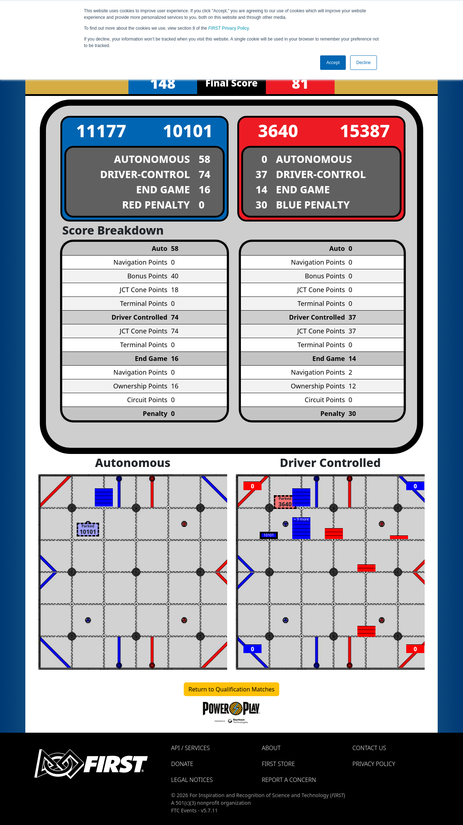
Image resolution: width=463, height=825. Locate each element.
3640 (278, 130)
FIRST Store (278, 764)
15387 (365, 130)
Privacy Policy (228, 28)
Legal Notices (192, 780)
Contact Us (369, 748)
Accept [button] (333, 62)
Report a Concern (289, 780)
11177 (101, 130)
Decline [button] (363, 62)
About (271, 748)
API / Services (190, 748)
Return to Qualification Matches (231, 689)
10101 (188, 130)
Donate (182, 764)
